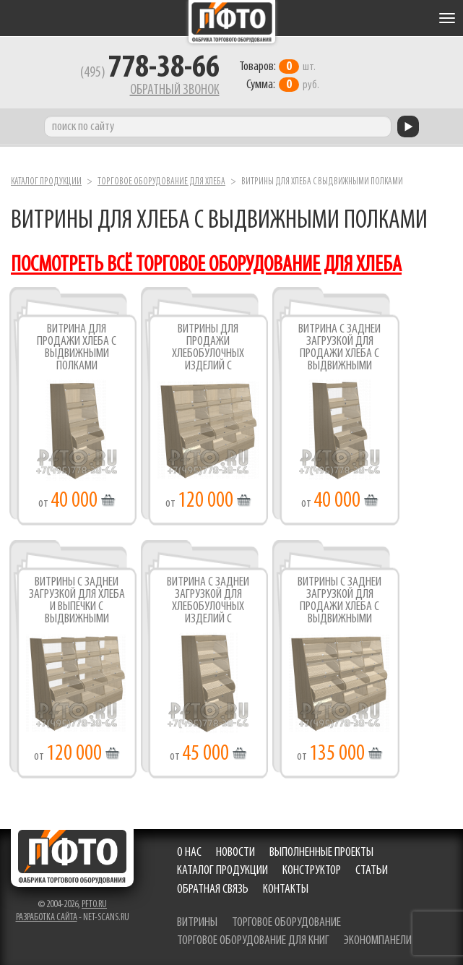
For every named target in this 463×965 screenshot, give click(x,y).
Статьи (371, 871)
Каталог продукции (46, 181)
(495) (150, 73)
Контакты (285, 889)
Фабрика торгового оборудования (232, 21)
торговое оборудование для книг (253, 941)
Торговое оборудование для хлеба (161, 181)
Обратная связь (212, 889)
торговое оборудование (286, 923)
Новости (235, 852)
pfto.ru (94, 904)
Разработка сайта (46, 917)
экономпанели (378, 941)
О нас (189, 852)
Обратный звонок (175, 90)
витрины (197, 923)
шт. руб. (279, 76)
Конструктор (311, 871)
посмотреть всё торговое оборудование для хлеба (206, 265)
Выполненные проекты (321, 852)
